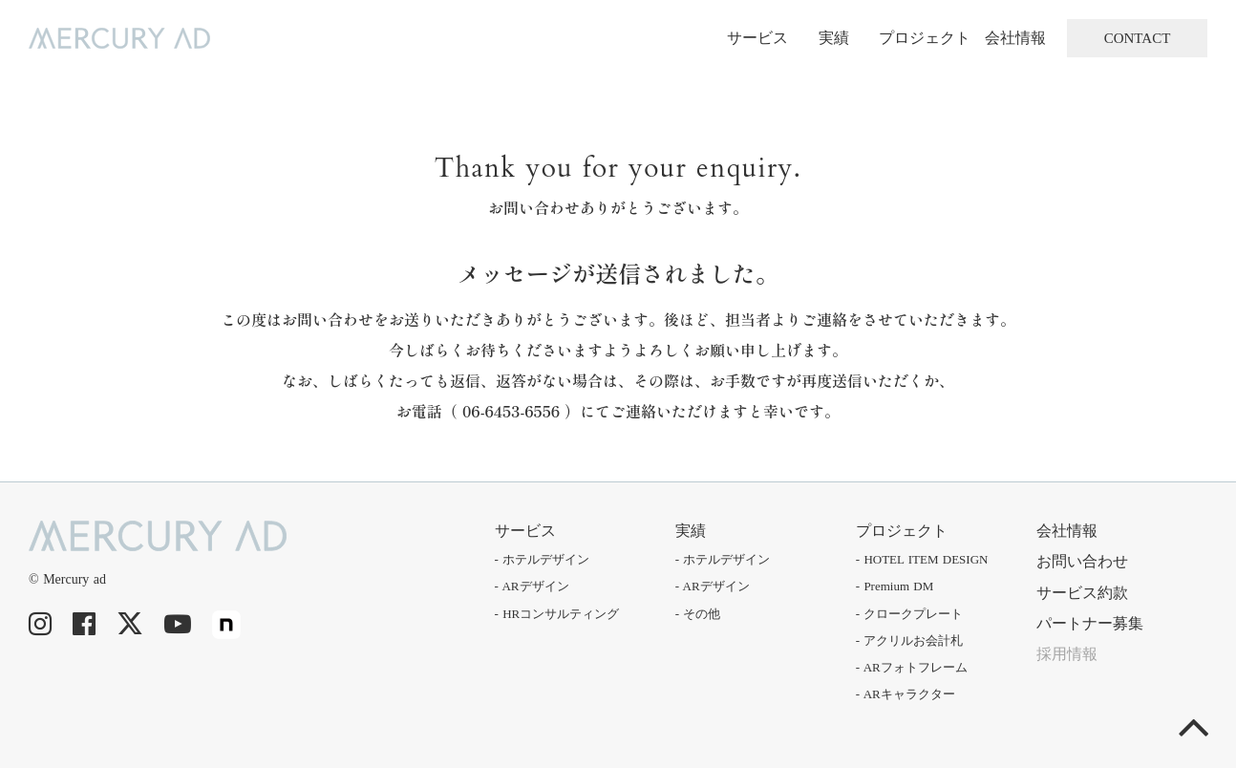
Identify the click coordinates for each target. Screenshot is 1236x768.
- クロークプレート (910, 614)
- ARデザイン (532, 586)
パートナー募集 (1089, 623)
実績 (834, 38)
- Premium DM (894, 586)
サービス (757, 38)
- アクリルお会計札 (910, 640)
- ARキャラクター (905, 694)
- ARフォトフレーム (912, 667)
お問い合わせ (1082, 561)
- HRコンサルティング (557, 614)
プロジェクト (924, 38)
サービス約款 (1082, 593)
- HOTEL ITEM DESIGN (922, 559)
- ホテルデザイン (542, 559)
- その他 (698, 614)
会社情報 (1015, 38)
